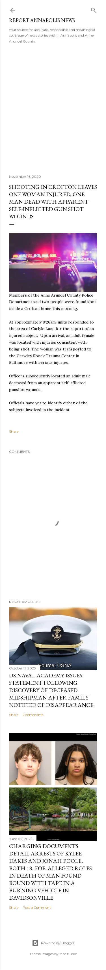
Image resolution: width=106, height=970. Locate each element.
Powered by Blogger (53, 943)
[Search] (93, 8)
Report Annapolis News (42, 20)
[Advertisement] (53, 107)
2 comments (33, 715)
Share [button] (13, 431)
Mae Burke (68, 954)
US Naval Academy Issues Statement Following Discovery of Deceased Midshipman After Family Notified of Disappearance (51, 690)
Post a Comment (37, 907)
